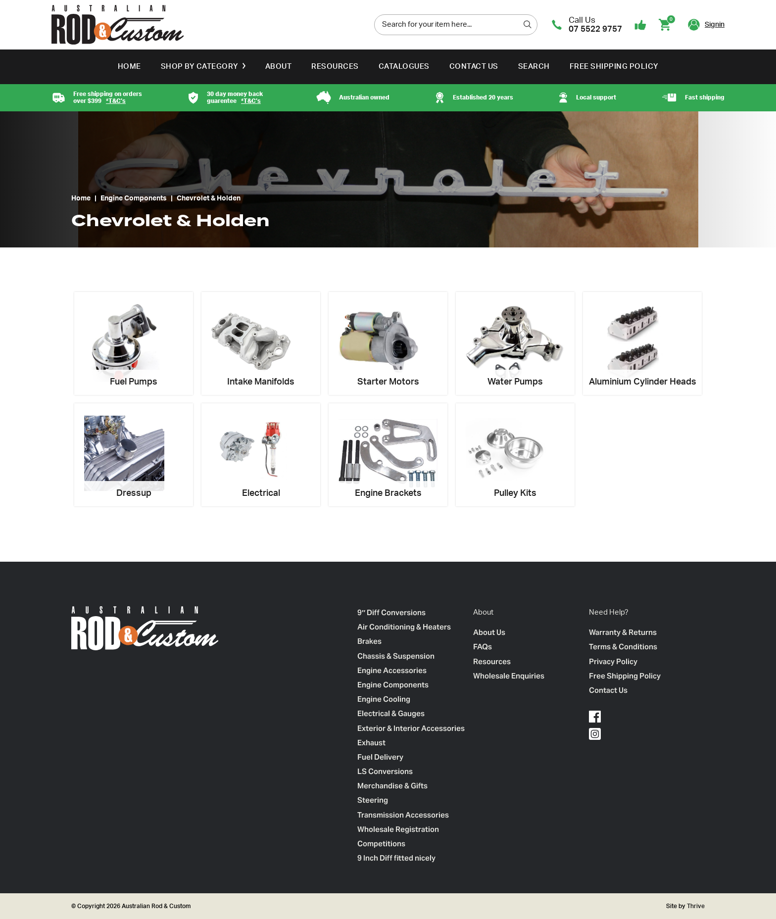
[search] (528, 24)
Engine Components (133, 198)
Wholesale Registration (398, 829)
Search (534, 66)
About (278, 66)
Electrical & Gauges (391, 713)
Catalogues (404, 66)
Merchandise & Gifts (392, 785)
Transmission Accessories (403, 815)
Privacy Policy (613, 661)
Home (129, 66)
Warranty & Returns (623, 632)
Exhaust (371, 742)
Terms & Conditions (623, 646)
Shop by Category (200, 66)
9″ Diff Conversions (391, 612)
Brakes (369, 641)
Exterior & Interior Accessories (411, 728)
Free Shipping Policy (614, 66)
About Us (489, 632)
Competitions (381, 843)
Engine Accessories (392, 670)
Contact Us (473, 66)
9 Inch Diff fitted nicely (396, 858)
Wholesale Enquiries (508, 675)
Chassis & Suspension (396, 656)
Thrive (695, 906)
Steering (372, 800)
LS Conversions (385, 771)
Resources (335, 66)
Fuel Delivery (380, 757)
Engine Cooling (383, 699)
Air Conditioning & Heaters (404, 626)
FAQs (482, 646)
